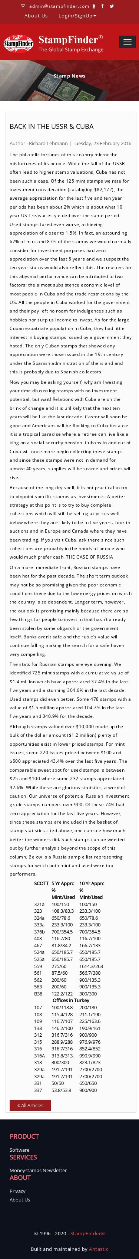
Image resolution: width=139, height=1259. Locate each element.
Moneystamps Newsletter (38, 1170)
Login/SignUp (77, 15)
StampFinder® (87, 1233)
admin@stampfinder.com (59, 6)
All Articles (30, 1105)
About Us (36, 15)
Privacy (18, 1191)
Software (19, 1150)
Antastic (98, 1249)
